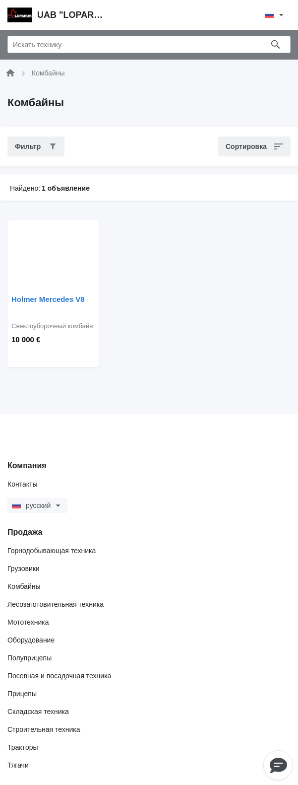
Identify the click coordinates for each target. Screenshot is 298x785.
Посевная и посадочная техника (59, 676)
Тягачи (18, 765)
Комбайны (24, 586)
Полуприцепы (29, 658)
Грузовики (23, 568)
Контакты (22, 484)
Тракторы (22, 747)
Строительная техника (43, 729)
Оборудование (31, 640)
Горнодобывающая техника (51, 551)
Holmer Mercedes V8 (48, 299)
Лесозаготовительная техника (55, 604)
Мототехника (28, 622)
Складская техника (38, 711)
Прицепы (22, 694)
